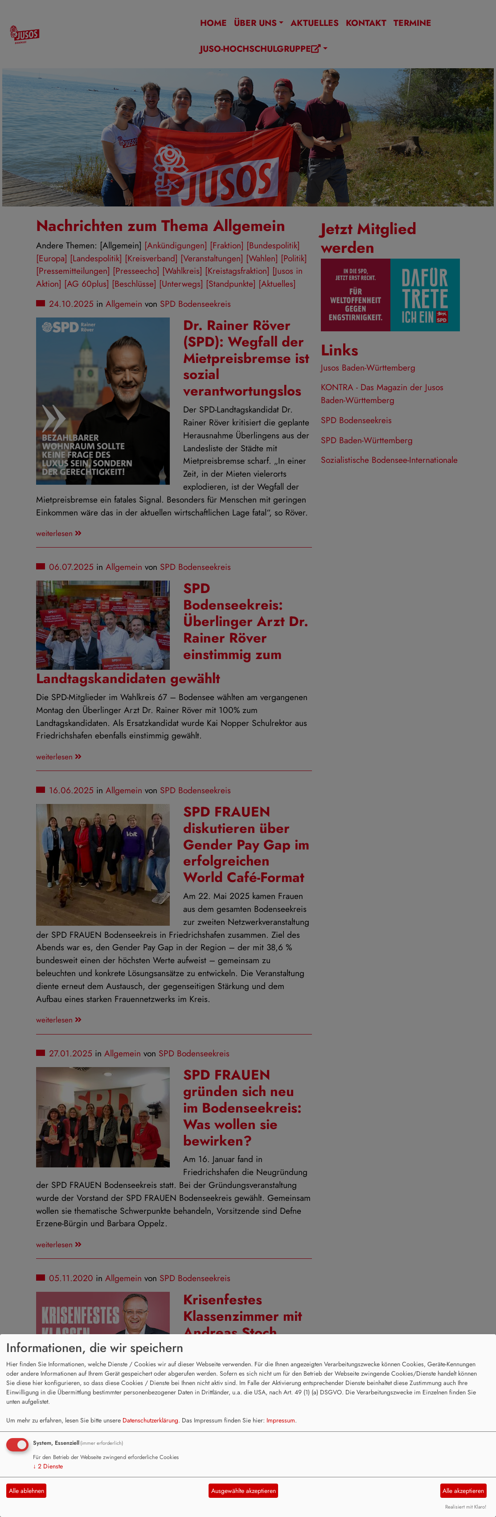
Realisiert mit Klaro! (465, 1506)
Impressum (280, 1420)
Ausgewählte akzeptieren (243, 1490)
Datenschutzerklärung (150, 1420)
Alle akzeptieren (463, 1490)
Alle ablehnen (26, 1490)
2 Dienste (48, 1466)
